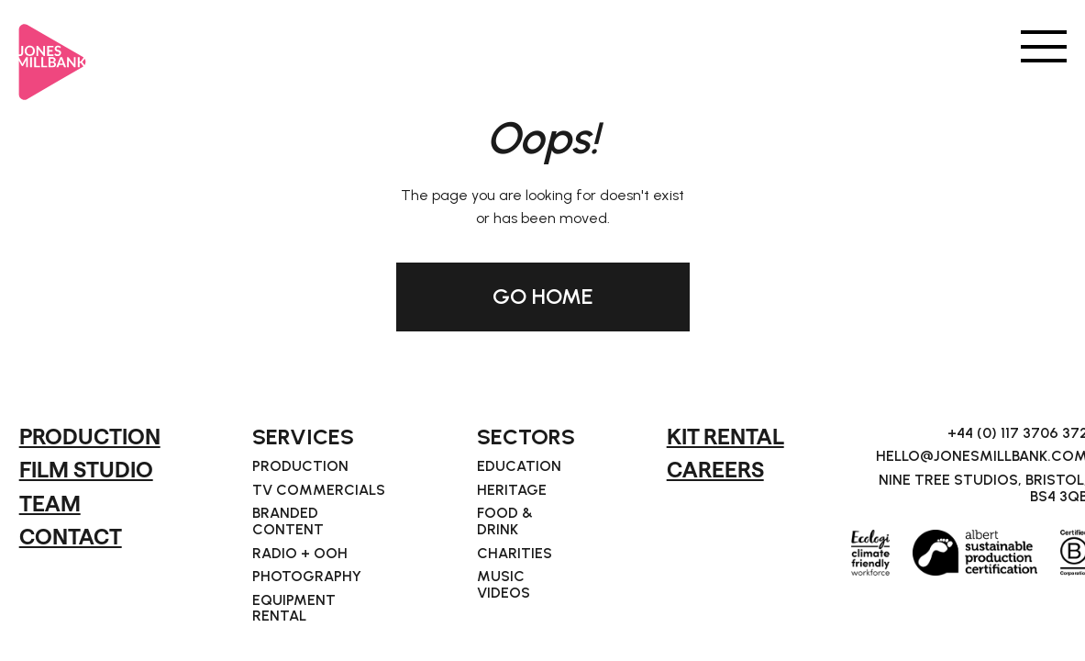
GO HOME (543, 296)
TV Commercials (318, 490)
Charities (514, 553)
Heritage (512, 490)
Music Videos (503, 584)
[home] (53, 54)
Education (519, 466)
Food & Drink (505, 521)
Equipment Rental (294, 608)
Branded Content (288, 521)
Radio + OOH (300, 553)
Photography (306, 576)
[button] (1044, 45)
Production (300, 466)
